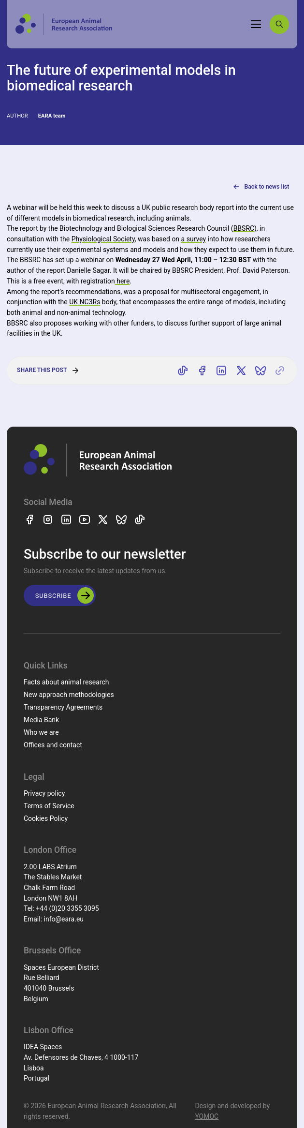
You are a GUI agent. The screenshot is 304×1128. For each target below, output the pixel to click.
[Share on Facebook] (202, 370)
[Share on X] (241, 370)
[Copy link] (280, 370)
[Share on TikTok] (182, 370)
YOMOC (206, 1116)
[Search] (279, 24)
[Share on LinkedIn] (222, 370)
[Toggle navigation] (256, 24)
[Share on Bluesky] (260, 370)
